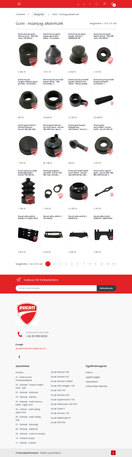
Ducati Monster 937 (60, 376)
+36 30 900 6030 (36, 336)
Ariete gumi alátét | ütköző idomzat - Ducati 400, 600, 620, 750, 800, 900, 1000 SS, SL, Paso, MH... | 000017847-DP (27, 127)
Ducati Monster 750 (60, 413)
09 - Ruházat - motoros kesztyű (30, 433)
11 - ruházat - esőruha (26, 442)
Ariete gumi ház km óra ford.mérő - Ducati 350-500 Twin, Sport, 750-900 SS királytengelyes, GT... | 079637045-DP (53, 127)
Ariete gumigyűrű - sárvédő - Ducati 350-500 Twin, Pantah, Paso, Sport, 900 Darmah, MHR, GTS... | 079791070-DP (53, 173)
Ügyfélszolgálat (93, 377)
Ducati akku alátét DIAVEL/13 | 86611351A (28, 217)
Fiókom (89, 372)
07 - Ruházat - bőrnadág (27, 424)
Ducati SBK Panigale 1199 (63, 385)
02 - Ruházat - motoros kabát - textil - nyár (30, 386)
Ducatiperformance (28, 452)
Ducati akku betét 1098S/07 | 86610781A (103, 217)
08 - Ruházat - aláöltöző (27, 429)
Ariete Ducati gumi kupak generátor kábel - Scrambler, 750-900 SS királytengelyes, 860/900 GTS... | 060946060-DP (51, 36)
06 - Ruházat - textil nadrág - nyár (29, 418)
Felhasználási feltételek (96, 386)
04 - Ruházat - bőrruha (26, 396)
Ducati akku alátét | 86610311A (77, 217)
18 (107, 263)
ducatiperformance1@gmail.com (31, 348)
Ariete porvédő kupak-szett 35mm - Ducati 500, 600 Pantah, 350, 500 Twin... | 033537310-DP (78, 173)
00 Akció (20, 372)
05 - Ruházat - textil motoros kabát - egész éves (29, 403)
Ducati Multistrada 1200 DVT (64, 404)
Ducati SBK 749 (58, 390)
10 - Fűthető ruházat (25, 438)
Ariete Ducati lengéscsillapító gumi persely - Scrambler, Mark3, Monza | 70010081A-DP (28, 82)
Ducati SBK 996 (58, 422)
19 (113, 263)
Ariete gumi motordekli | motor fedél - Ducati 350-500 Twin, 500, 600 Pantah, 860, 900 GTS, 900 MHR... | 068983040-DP (103, 127)
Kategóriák (39, 14)
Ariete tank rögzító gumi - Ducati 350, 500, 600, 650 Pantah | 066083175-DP (103, 173)
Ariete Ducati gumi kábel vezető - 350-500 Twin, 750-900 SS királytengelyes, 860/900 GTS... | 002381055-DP (104, 36)
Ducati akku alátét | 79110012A (52, 217)
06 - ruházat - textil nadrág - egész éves (28, 411)
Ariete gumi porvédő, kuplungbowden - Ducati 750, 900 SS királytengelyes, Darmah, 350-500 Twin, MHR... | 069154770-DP (28, 173)
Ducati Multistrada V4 (61, 417)
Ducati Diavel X (58, 408)
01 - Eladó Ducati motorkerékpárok (24, 379)
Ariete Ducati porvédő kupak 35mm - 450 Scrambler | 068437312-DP (53, 82)
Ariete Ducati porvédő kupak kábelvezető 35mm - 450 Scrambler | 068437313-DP (78, 82)
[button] (96, 3)
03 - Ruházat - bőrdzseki (27, 392)
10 (101, 263)
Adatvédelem (92, 381)
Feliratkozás (106, 288)
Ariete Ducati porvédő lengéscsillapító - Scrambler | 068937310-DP (104, 82)
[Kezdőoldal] (90, 3)
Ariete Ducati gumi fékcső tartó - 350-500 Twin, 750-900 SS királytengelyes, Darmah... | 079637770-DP (28, 36)
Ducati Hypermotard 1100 (63, 399)
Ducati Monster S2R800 (62, 381)
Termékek (20, 14)
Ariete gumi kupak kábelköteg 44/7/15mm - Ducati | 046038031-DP (77, 127)
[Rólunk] (78, 4)
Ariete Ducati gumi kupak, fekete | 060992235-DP (76, 36)
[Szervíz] (84, 4)
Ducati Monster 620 (60, 395)
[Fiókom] (104, 3)
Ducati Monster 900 (60, 372)
